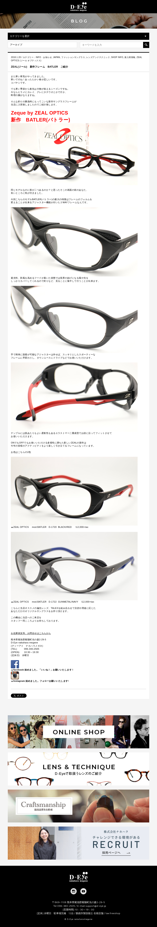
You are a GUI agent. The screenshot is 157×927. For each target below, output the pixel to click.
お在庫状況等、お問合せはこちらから (31, 633)
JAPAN (56, 57)
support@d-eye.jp (95, 905)
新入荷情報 (129, 57)
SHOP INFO (117, 57)
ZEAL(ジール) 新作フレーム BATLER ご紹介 (39, 66)
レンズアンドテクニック (98, 57)
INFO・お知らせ (44, 57)
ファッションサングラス (73, 57)
